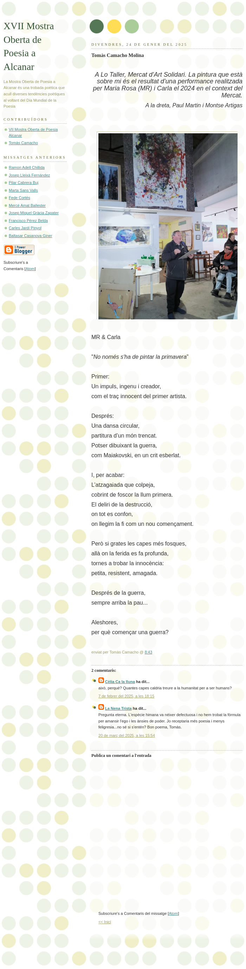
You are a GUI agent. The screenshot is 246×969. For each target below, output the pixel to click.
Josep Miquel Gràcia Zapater (34, 213)
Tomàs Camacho (23, 143)
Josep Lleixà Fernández (29, 175)
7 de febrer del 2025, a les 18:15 (126, 696)
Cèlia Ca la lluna (120, 682)
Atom (173, 913)
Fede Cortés (19, 198)
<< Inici (104, 922)
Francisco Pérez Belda (28, 220)
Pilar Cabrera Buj (23, 182)
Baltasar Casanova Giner (30, 236)
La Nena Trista (118, 708)
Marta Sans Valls (23, 190)
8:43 (149, 652)
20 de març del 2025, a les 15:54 (126, 735)
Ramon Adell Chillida (27, 167)
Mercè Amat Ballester (27, 205)
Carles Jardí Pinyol (25, 228)
